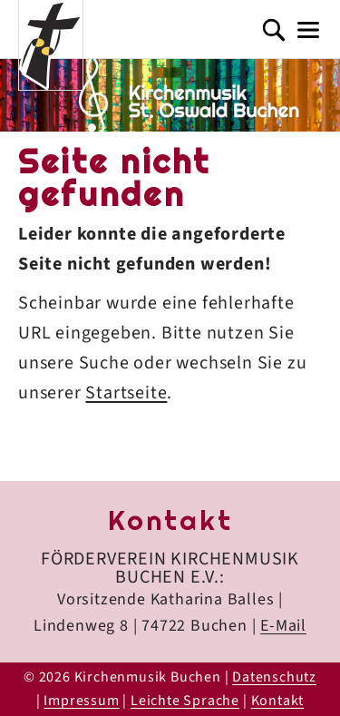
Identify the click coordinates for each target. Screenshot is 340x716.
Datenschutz (274, 677)
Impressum (81, 701)
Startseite (126, 393)
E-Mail (283, 625)
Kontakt (278, 701)
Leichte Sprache (185, 701)
